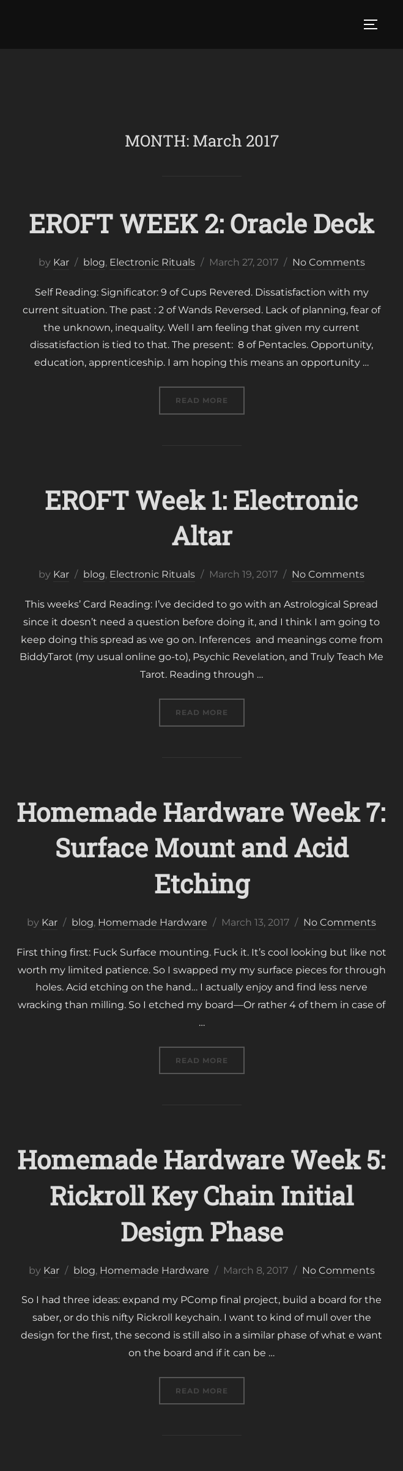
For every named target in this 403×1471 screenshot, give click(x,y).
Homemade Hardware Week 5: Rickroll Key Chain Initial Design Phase (201, 1195)
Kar (61, 262)
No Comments (328, 262)
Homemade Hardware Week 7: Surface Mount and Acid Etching (201, 848)
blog (94, 262)
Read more (210, 399)
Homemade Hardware (152, 922)
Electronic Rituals (152, 262)
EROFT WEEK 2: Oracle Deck (201, 223)
